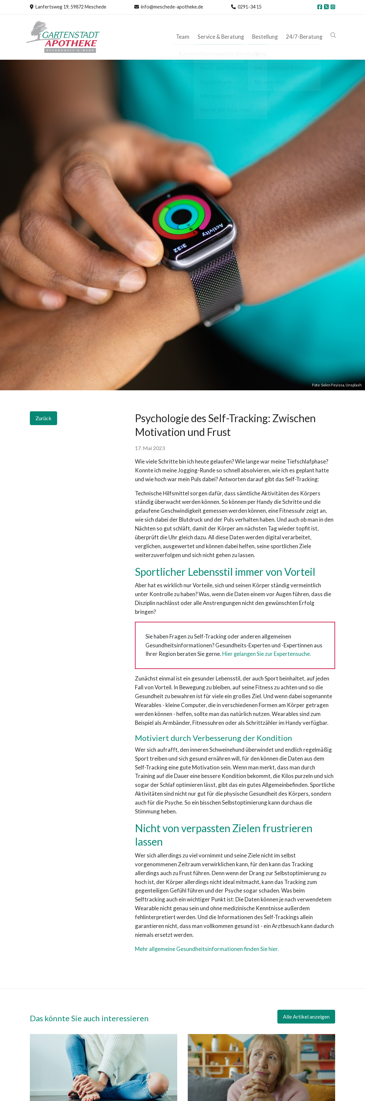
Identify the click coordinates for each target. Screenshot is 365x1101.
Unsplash (354, 385)
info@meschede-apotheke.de (171, 7)
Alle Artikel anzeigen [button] (306, 1016)
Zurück (43, 418)
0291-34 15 (249, 7)
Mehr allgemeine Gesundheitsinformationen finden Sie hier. (207, 948)
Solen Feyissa (332, 385)
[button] (334, 35)
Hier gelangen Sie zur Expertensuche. (267, 653)
